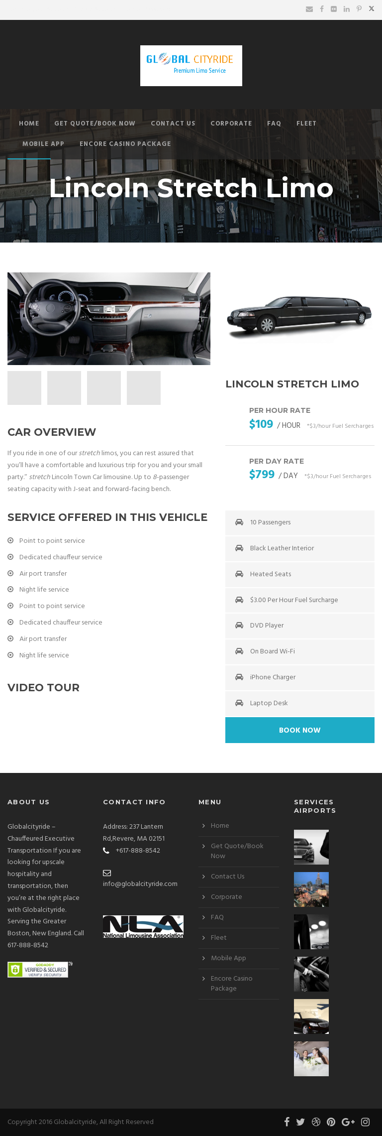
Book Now (300, 731)
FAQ (274, 124)
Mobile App (43, 144)
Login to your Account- (40, 9)
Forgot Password (147, 9)
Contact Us (173, 124)
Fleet (306, 124)
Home (29, 124)
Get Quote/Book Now (95, 124)
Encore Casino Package (125, 144)
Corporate (231, 124)
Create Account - (98, 9)
